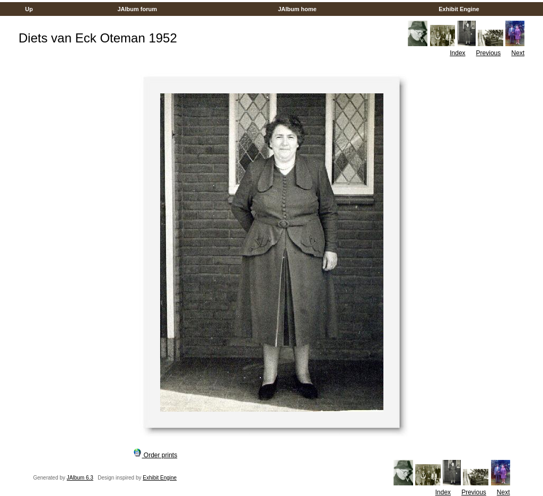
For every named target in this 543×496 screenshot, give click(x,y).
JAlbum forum (137, 9)
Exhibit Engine (459, 9)
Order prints (155, 455)
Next (517, 53)
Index (457, 53)
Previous (488, 53)
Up (29, 9)
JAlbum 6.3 (80, 478)
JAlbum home (297, 9)
